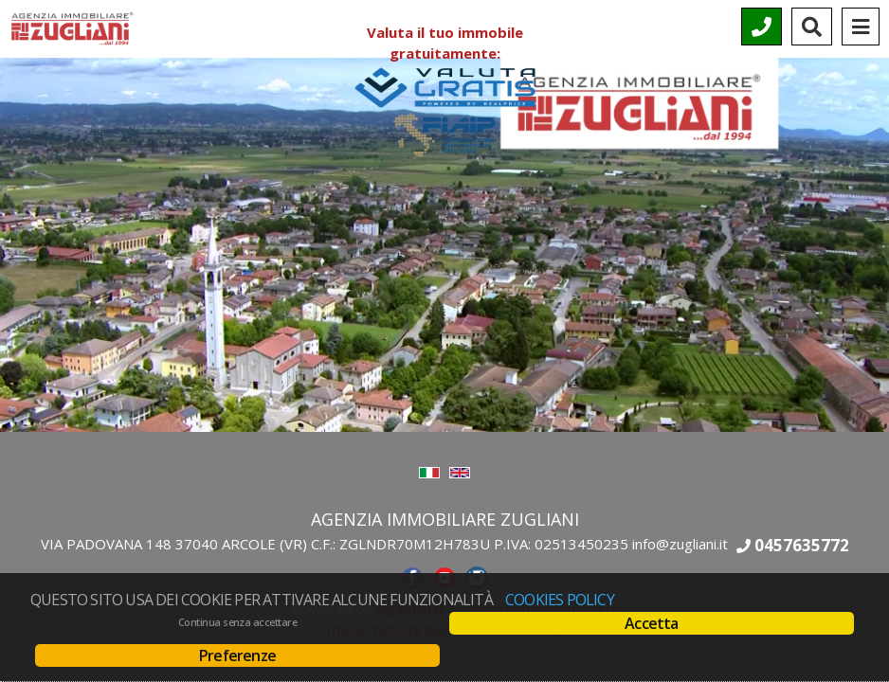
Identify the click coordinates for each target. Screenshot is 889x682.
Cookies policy (559, 599)
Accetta (651, 623)
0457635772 (801, 545)
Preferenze (237, 655)
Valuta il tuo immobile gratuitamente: (444, 59)
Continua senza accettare (237, 622)
